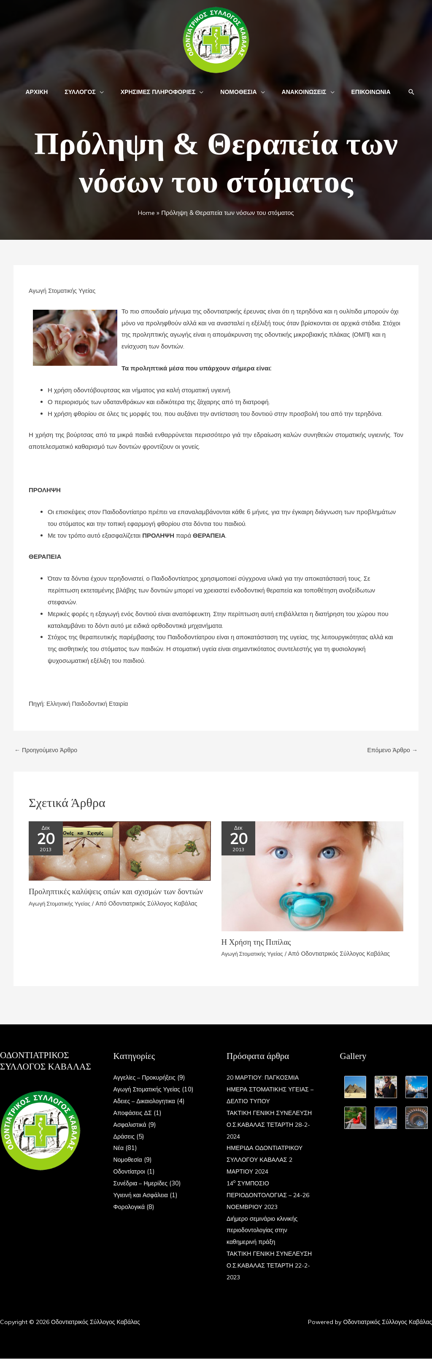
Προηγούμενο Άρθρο (47, 751)
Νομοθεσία (128, 1160)
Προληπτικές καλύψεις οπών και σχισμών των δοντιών (107, 896)
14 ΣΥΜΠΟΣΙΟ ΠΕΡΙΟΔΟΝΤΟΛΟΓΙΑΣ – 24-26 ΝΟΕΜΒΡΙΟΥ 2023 (271, 1195)
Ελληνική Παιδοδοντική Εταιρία (89, 704)
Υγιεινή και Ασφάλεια (142, 1195)
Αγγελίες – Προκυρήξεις (146, 1078)
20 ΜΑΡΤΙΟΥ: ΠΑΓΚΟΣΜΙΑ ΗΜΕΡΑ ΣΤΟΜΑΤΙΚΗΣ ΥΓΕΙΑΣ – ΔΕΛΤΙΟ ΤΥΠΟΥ (270, 1090)
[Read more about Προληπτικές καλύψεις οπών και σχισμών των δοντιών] (120, 851)
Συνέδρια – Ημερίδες (142, 1183)
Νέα (118, 1149)
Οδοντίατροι (130, 1172)
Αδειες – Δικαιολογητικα (146, 1101)
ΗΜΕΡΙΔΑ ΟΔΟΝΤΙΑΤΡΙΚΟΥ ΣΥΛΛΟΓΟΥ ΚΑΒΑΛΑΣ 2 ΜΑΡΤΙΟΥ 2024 (267, 1160)
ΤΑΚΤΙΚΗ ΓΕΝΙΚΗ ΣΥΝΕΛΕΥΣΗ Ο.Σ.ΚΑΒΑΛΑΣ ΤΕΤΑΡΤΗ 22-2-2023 (272, 1265)
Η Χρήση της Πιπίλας (258, 942)
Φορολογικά (130, 1207)
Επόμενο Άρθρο (391, 751)
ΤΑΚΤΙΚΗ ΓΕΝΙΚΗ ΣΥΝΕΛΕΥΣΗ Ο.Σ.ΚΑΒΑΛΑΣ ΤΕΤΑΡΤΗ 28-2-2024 (272, 1125)
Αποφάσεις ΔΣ (133, 1113)
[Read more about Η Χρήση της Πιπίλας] (312, 876)
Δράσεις (124, 1137)
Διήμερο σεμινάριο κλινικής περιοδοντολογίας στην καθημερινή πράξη (264, 1230)
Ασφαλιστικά (130, 1125)
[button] (107, 92)
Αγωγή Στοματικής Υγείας (64, 291)
